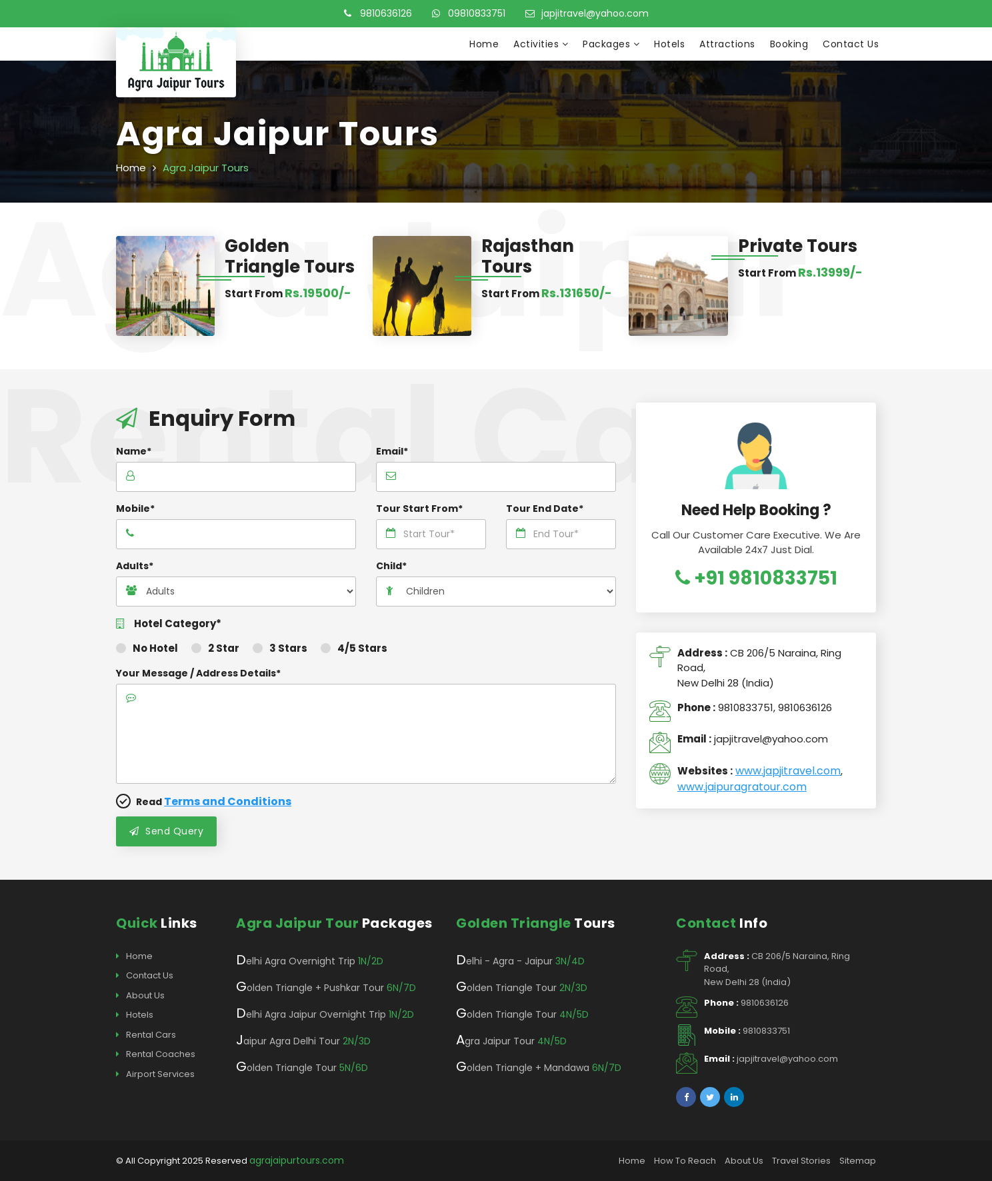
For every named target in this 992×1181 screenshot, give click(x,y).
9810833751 (745, 707)
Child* (391, 566)
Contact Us (851, 44)
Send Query (166, 831)
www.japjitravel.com (788, 770)
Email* (392, 451)
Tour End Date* (544, 508)
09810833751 (468, 13)
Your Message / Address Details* (198, 673)
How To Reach (685, 1160)
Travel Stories (801, 1160)
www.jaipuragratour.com (742, 786)
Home (484, 44)
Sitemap (857, 1160)
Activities (540, 44)
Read (203, 801)
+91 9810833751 (756, 578)
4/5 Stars (354, 648)
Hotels (669, 44)
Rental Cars (146, 1035)
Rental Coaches (155, 1054)
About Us (140, 995)
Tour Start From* (419, 508)
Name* (133, 451)
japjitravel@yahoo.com (587, 13)
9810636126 (378, 13)
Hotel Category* (168, 624)
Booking (789, 44)
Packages (611, 44)
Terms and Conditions (227, 801)
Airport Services (155, 1074)
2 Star (215, 648)
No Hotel (147, 648)
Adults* (134, 566)
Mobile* (135, 508)
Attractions (727, 44)
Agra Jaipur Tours (206, 168)
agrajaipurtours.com (296, 1160)
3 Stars (280, 648)
